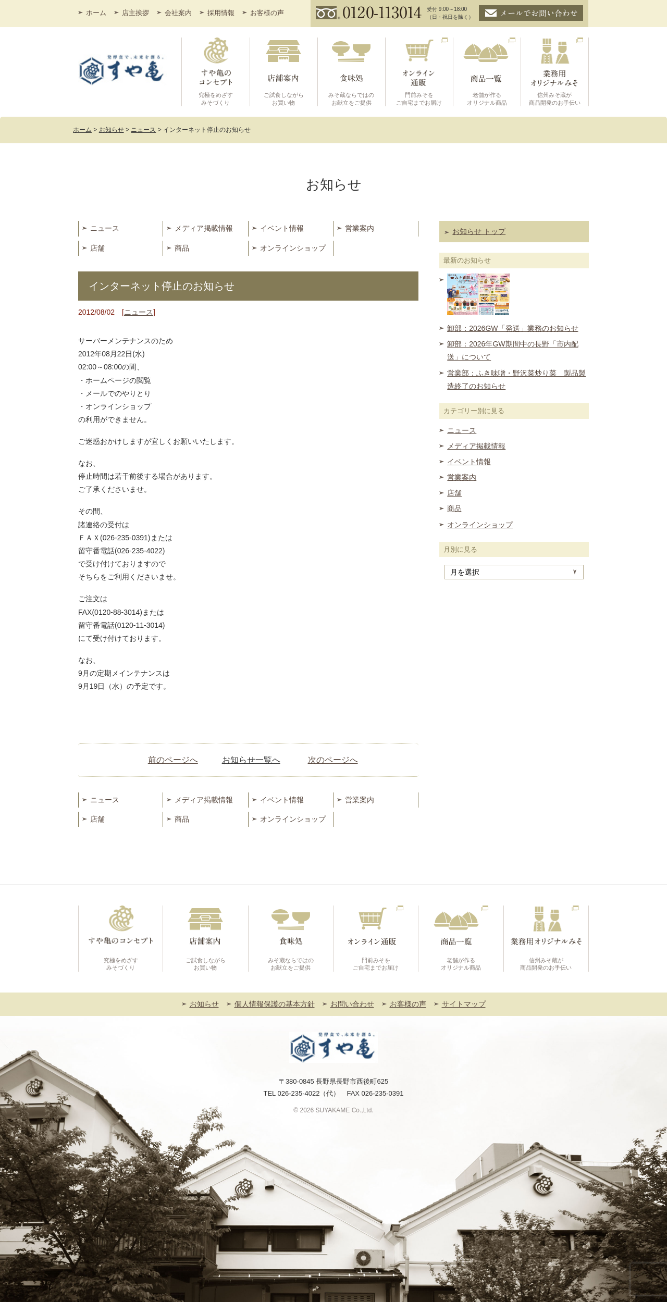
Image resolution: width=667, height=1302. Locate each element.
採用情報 (220, 13)
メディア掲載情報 (204, 228)
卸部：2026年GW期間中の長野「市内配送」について (512, 350)
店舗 (97, 248)
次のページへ (333, 759)
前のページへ (173, 759)
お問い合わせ (352, 1004)
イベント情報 (282, 228)
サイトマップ (464, 1004)
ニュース (104, 228)
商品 (182, 248)
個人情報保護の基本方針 (274, 1004)
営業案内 (359, 228)
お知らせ (204, 1004)
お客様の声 (267, 13)
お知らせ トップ (478, 231)
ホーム (96, 13)
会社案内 (178, 13)
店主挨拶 (135, 13)
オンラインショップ (293, 248)
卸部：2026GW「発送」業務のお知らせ (512, 328)
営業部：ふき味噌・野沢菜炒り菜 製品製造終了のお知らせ (516, 379)
